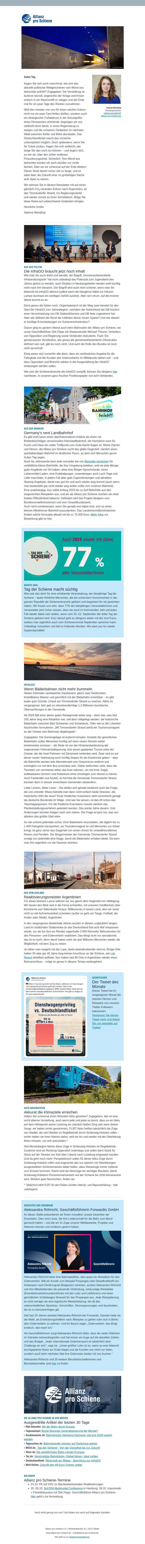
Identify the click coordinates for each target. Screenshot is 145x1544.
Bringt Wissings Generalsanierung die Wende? (70, 1431)
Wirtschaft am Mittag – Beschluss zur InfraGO (73, 1460)
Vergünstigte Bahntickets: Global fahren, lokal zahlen (66, 1456)
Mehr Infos (97, 514)
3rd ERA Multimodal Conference (63, 1488)
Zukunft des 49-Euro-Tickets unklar (61, 1464)
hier (115, 371)
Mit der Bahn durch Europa (58, 1426)
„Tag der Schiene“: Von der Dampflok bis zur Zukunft (68, 1447)
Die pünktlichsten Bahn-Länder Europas (60, 1452)
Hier (33, 1496)
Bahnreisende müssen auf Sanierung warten (70, 1443)
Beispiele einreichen (97, 461)
